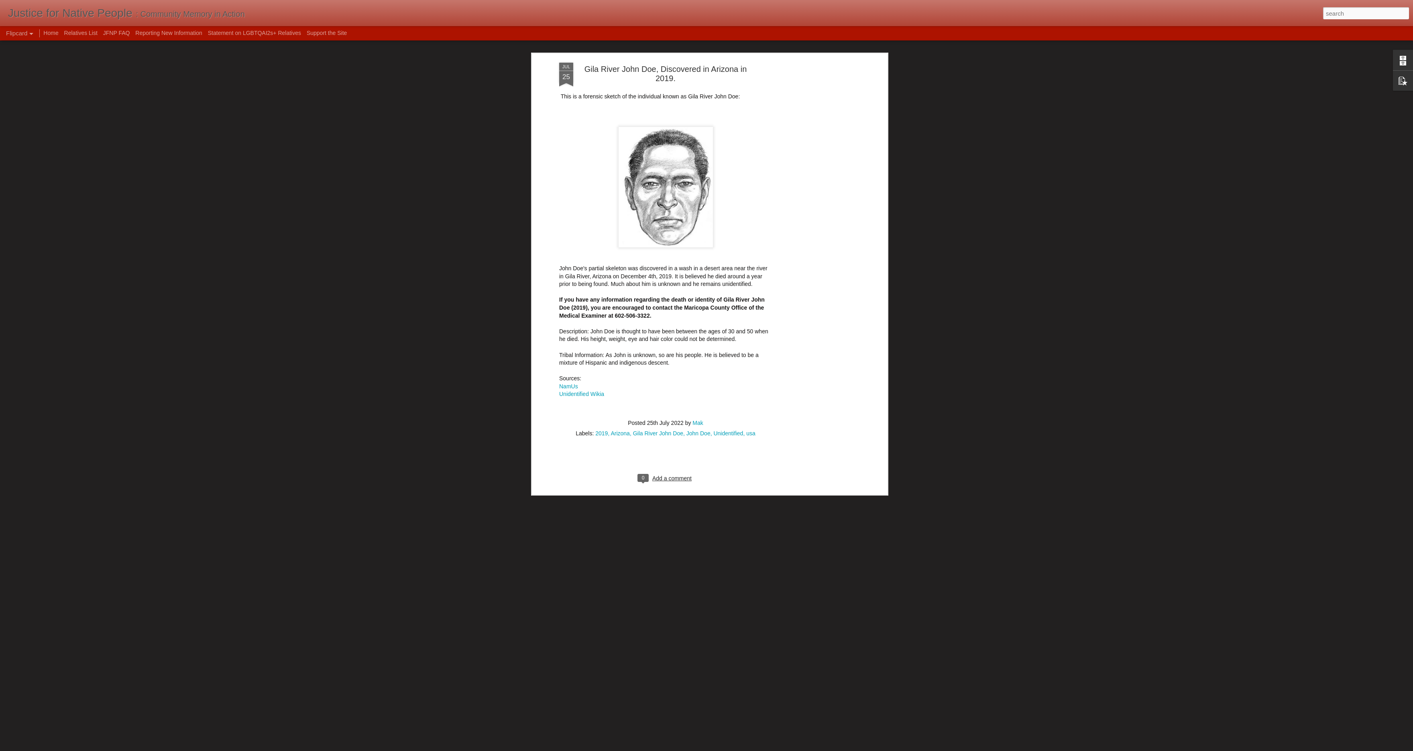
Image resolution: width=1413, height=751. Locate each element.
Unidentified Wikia (581, 315)
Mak (697, 343)
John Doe (698, 354)
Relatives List (81, 33)
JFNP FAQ (116, 33)
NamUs (568, 307)
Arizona (620, 354)
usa (750, 354)
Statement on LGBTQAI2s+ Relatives (254, 33)
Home (50, 33)
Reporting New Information (168, 33)
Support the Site (327, 33)
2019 (601, 354)
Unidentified (728, 354)
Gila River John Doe (658, 354)
